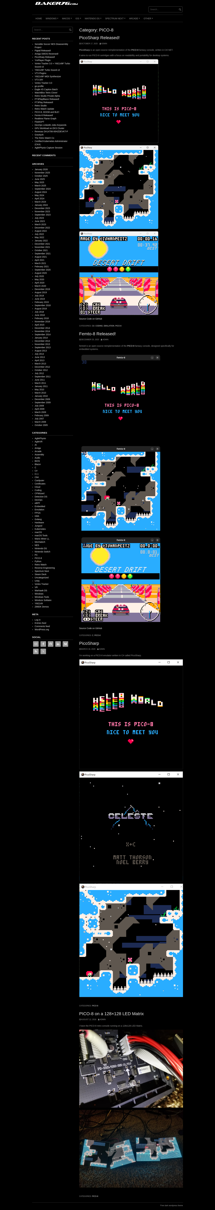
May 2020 (39, 279)
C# (93, 326)
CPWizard (39, 493)
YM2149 (39, 603)
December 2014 (42, 328)
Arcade (135, 19)
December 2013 (42, 341)
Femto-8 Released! (97, 333)
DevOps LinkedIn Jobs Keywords (50, 125)
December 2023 (42, 208)
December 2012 (42, 367)
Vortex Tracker (41, 584)
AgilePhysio (40, 438)
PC (36, 555)
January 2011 (41, 386)
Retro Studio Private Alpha (47, 96)
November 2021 (42, 247)
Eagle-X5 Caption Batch (46, 89)
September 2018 (43, 305)
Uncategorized (41, 577)
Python (38, 561)
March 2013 (40, 363)
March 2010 (40, 393)
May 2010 (39, 389)
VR (36, 587)
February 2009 (42, 415)
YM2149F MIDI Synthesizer (48, 76)
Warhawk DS (41, 590)
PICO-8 (135, 50)
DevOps (38, 500)
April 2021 (39, 260)
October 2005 (41, 425)
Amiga (38, 448)
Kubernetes (40, 529)
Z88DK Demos (42, 606)
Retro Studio (41, 105)
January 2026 (41, 169)
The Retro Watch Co (44, 138)
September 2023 (43, 214)
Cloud (37, 487)
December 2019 (42, 289)
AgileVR (38, 441)
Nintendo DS (93, 19)
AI (36, 445)
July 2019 (39, 295)
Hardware (39, 522)
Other (149, 19)
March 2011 (40, 383)
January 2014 (41, 337)
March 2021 (40, 263)
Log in (37, 620)
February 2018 (42, 318)
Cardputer (39, 480)
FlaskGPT (39, 122)
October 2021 (41, 250)
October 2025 (41, 176)
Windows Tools (42, 597)
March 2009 (40, 412)
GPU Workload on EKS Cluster (49, 128)
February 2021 (42, 266)
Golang (38, 519)
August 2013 (41, 350)
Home (39, 18)
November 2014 (42, 331)
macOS (67, 19)
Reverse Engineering (45, 568)
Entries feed (40, 623)
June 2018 (40, 315)
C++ (37, 474)
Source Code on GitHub (90, 319)
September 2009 (43, 402)
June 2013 (40, 357)
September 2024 (43, 189)
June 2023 (40, 221)
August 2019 (41, 292)
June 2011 (40, 380)
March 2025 (40, 185)
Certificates (40, 483)
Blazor (38, 464)
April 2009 (39, 409)
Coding (99, 326)
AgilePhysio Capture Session (48, 147)
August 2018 (41, 308)
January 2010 (41, 396)
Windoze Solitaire (43, 600)
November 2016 (42, 321)
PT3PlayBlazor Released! (47, 99)
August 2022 (41, 231)
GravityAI (39, 134)
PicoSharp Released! (99, 37)
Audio (37, 458)
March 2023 (40, 224)
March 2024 (40, 202)
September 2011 (43, 376)
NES (37, 545)
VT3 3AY (39, 79)
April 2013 (39, 360)
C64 (37, 477)
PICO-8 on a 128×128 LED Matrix (111, 1013)
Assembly (39, 454)
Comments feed (42, 626)
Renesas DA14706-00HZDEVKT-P (51, 131)
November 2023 (42, 211)
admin (104, 44)
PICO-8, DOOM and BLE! (47, 112)
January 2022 (41, 240)
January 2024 (41, 205)
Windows (52, 19)
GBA (37, 516)
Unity (37, 581)
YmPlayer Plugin (43, 60)
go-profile (39, 86)
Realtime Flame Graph (45, 118)
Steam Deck (40, 574)
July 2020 (39, 276)
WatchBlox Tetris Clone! (46, 92)
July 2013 (39, 354)
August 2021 (41, 257)
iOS (79, 19)
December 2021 (42, 244)
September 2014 (43, 334)
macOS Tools (41, 535)
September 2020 (43, 270)
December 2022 (42, 227)
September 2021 (43, 253)
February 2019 (42, 302)
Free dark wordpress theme (171, 1205)
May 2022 (39, 237)
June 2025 (40, 179)
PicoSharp (89, 643)
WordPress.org (42, 629)
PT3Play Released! (44, 102)
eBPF (37, 503)
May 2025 (39, 182)
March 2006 (40, 422)
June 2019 (40, 299)
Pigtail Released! (43, 50)
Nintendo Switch (42, 551)
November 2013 (42, 344)
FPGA (37, 513)
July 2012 (39, 373)
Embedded (40, 506)
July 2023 (39, 218)
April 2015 (39, 325)
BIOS (37, 461)
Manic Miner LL (42, 538)
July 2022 (39, 234)
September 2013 (43, 347)
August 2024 (41, 192)
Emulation (109, 326)
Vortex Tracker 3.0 (43, 83)
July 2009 (39, 405)
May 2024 (39, 195)
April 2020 (39, 282)
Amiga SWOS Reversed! (46, 54)
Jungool (38, 526)
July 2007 (39, 418)
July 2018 (39, 312)
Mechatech (40, 542)
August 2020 (41, 273)
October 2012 (41, 370)
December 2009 (42, 399)
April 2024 (39, 198)
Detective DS (41, 496)
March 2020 (40, 286)
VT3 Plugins (40, 73)
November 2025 (42, 172)
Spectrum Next (115, 19)
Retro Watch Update (44, 109)
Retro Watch (40, 564)
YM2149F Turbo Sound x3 (47, 70)
